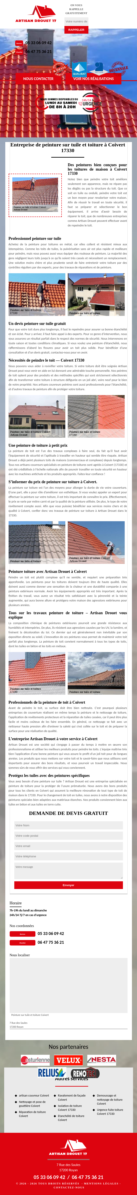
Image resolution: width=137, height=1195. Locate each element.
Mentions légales (101, 1183)
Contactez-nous (69, 1187)
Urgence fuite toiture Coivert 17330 (110, 1112)
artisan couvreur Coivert (34, 1095)
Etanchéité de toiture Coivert (71, 1118)
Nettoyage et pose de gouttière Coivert (32, 1104)
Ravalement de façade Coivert (72, 1097)
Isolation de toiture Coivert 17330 (70, 1108)
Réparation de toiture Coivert (32, 1114)
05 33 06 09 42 (38, 42)
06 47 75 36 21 (38, 51)
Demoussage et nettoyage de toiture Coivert (109, 1099)
